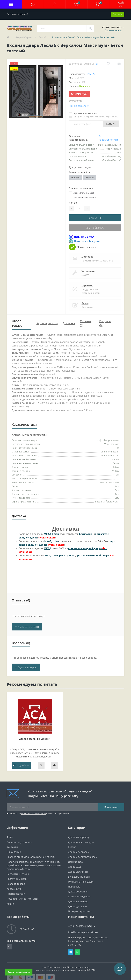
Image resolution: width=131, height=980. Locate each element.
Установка (88, 270)
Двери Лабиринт (23, 37)
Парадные (74, 886)
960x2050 (89, 177)
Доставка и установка (19, 841)
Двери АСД (74, 866)
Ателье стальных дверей (34, 738)
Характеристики (47, 323)
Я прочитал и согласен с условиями (39, 813)
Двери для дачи (77, 905)
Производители (16, 893)
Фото (9, 836)
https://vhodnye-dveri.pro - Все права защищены (65, 966)
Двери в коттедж (78, 901)
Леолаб (42, 37)
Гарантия (87, 285)
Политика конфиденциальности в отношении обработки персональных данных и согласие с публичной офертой (34, 865)
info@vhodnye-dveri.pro (83, 931)
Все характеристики (108, 137)
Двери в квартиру (78, 836)
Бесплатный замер (18, 873)
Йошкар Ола (75, 861)
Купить (110, 124)
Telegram (70, 951)
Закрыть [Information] (117, 13)
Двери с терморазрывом (82, 856)
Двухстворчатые (78, 891)
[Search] (90, 28)
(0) (96, 63)
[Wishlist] (108, 64)
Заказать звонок (113, 30)
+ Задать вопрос (26, 667)
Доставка (87, 256)
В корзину (95, 217)
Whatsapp (77, 951)
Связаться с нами (17, 878)
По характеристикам (80, 910)
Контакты (12, 846)
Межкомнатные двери (81, 881)
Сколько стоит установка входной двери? (31, 856)
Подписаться (111, 806)
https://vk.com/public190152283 (9, 946)
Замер (85, 302)
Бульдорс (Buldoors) (79, 876)
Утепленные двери (79, 896)
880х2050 (75, 177)
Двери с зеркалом (78, 851)
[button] (55, 4)
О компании (14, 851)
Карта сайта (14, 888)
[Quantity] (79, 208)
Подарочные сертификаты (22, 898)
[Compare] (119, 64)
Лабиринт (92, 73)
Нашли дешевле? (79, 105)
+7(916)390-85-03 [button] (81, 926)
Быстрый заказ (95, 227)
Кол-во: (73, 202)
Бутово (72, 846)
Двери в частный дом (81, 841)
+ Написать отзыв (27, 626)
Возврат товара (16, 883)
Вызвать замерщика (18, 972)
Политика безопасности (33, 813)
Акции (10, 903)
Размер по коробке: (80, 171)
